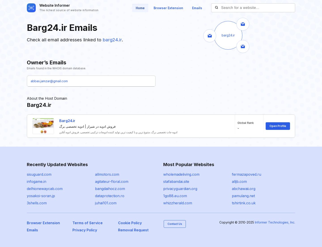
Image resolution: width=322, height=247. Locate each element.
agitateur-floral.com (111, 181)
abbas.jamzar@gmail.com (49, 81)
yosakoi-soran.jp (41, 196)
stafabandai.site (176, 181)
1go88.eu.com (175, 196)
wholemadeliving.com (181, 174)
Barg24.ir (67, 120)
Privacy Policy (84, 230)
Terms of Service (87, 223)
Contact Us (174, 224)
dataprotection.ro (109, 196)
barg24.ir (112, 39)
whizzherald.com (177, 203)
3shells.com (37, 203)
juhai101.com (106, 203)
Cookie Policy (130, 223)
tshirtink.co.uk (244, 203)
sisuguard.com (39, 174)
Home (140, 8)
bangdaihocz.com (110, 188)
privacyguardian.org (180, 188)
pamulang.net (243, 196)
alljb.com (239, 181)
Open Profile (277, 126)
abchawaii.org (243, 188)
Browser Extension (168, 8)
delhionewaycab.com (45, 188)
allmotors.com (107, 174)
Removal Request (133, 230)
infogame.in (36, 181)
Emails (197, 8)
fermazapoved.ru (246, 174)
